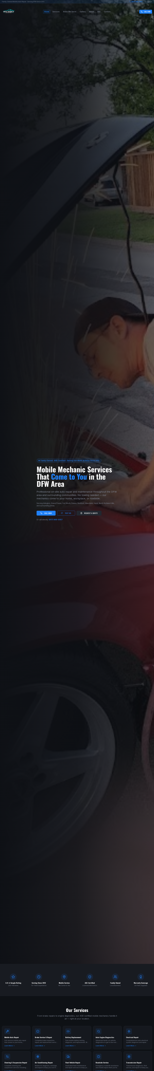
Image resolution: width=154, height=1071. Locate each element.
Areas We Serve (69, 12)
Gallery (83, 12)
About (91, 12)
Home (46, 12)
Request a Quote (89, 513)
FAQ (98, 12)
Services (56, 12)
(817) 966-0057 (136, 2)
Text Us (148, 2)
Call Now (146, 12)
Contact (107, 12)
